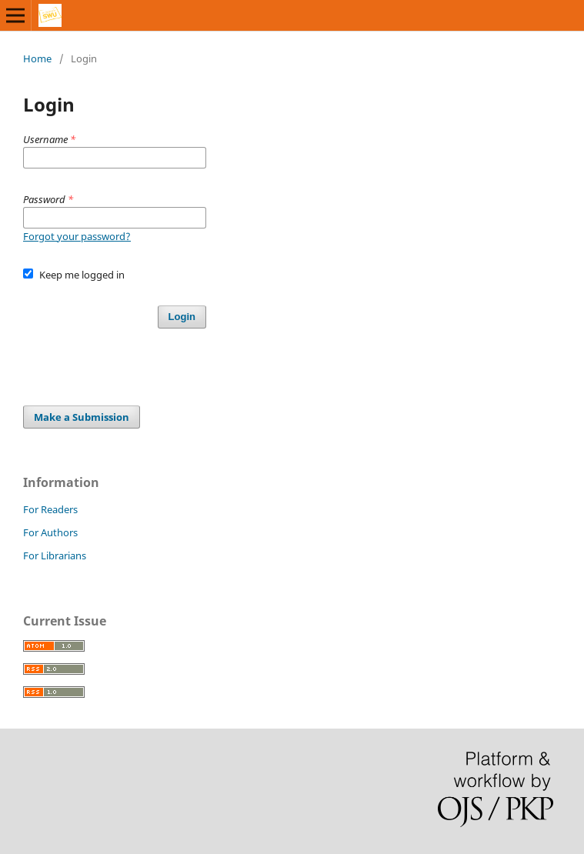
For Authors (50, 532)
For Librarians (54, 555)
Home (37, 58)
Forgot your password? (77, 236)
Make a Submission (81, 417)
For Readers (50, 509)
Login (182, 316)
